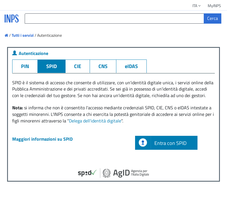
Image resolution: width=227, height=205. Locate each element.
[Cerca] (212, 18)
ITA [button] (196, 6)
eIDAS (131, 66)
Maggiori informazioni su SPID (42, 139)
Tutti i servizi (23, 35)
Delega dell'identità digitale (95, 120)
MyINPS (214, 6)
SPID (51, 66)
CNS (103, 66)
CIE (77, 66)
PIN (25, 66)
